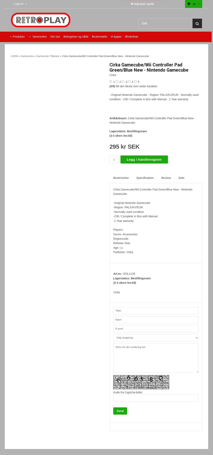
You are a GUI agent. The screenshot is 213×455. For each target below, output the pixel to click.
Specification (145, 177)
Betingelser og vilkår (76, 36)
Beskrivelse (121, 177)
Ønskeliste (131, 36)
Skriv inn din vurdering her (155, 358)
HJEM (14, 56)
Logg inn (19, 3)
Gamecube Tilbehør (48, 56)
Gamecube (27, 56)
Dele (181, 177)
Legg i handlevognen (144, 159)
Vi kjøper (116, 36)
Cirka (112, 75)
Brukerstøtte (99, 36)
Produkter (19, 36)
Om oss (55, 36)
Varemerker (39, 36)
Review (166, 177)
